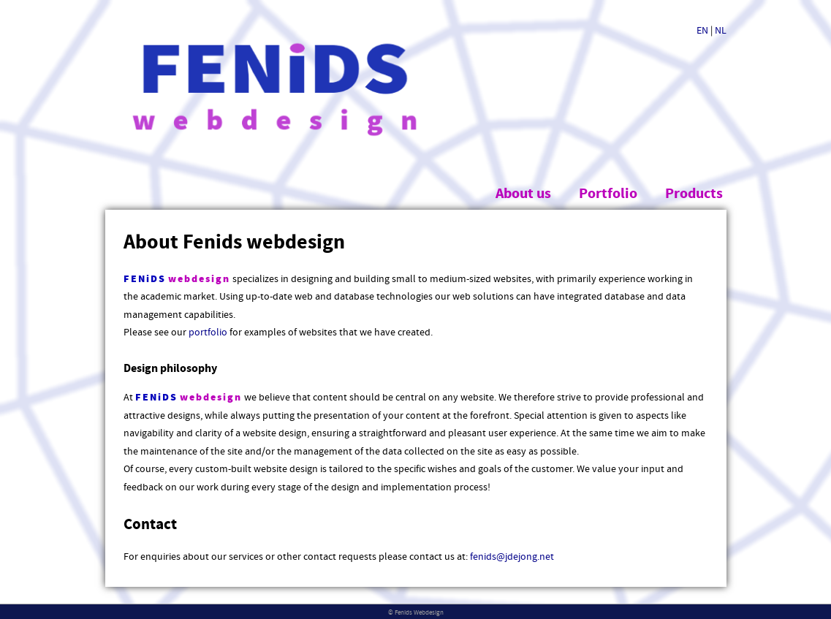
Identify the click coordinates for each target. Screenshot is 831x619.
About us (523, 194)
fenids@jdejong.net (512, 556)
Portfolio (608, 194)
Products (694, 194)
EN (702, 30)
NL (720, 30)
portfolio (208, 332)
